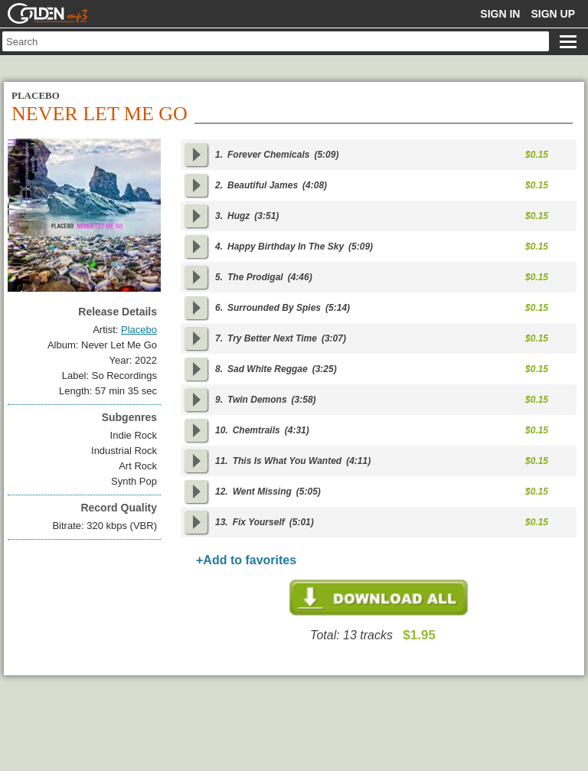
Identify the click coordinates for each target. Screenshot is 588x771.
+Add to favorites (246, 560)
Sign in (500, 14)
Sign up (553, 14)
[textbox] (275, 41)
